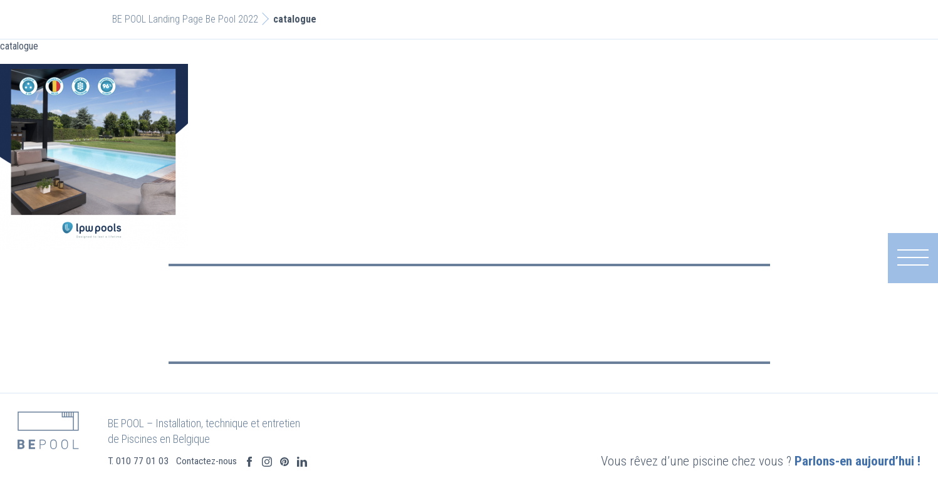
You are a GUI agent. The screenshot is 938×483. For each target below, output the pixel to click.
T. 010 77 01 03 (170, 461)
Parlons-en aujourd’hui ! (825, 461)
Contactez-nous (239, 461)
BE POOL (129, 19)
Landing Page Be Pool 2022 (203, 19)
